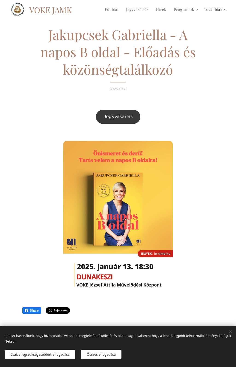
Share (32, 310)
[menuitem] (113, 9)
